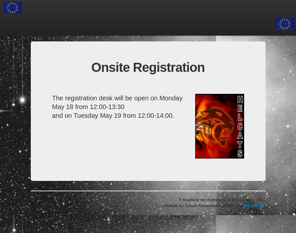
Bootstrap (254, 205)
